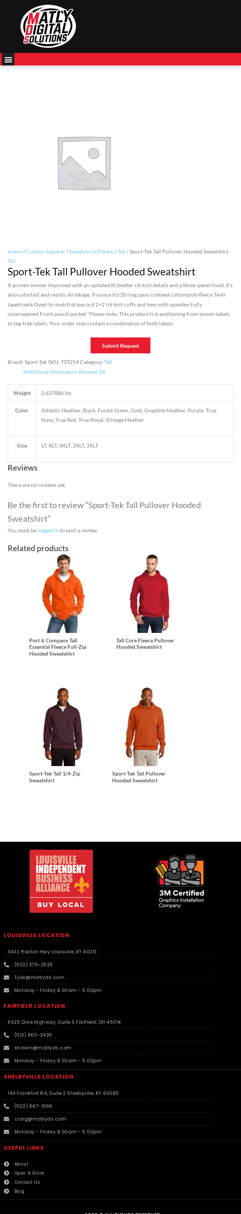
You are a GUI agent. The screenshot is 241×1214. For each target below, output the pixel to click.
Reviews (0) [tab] (92, 371)
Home (15, 251)
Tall (121, 251)
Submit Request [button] (120, 345)
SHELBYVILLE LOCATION (39, 1061)
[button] (8, 59)
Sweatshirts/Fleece (91, 251)
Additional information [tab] (50, 371)
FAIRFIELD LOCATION (34, 989)
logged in (48, 530)
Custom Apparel (45, 251)
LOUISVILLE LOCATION (36, 919)
